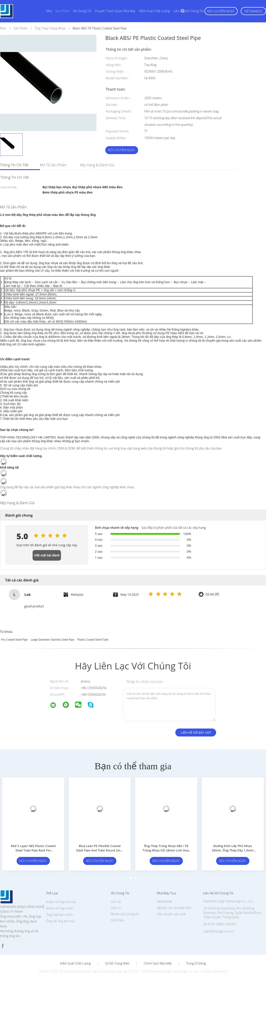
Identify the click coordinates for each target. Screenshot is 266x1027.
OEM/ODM (164, 901)
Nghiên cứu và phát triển (174, 908)
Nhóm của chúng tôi (125, 914)
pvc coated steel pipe (14, 639)
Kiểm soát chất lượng (154, 11)
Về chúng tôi (82, 11)
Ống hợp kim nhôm (59, 915)
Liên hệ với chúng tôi (188, 11)
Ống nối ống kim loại (60, 921)
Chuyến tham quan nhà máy (115, 11)
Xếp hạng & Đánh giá (97, 165)
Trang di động (196, 963)
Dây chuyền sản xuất (171, 914)
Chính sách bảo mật (158, 963)
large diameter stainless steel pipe (52, 639)
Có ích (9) (212, 594)
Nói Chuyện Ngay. (221, 11)
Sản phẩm (62, 11)
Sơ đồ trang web (117, 963)
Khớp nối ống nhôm (60, 908)
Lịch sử (116, 901)
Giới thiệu (117, 920)
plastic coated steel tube (92, 639)
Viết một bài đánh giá (47, 557)
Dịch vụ (116, 908)
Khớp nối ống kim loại (61, 902)
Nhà (49, 11)
